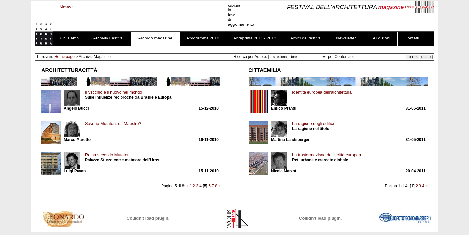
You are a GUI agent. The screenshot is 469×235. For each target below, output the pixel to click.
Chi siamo (69, 38)
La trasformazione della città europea (326, 154)
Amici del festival (306, 38)
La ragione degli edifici (313, 123)
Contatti (412, 38)
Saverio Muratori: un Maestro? (113, 123)
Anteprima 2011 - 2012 (255, 38)
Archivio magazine (155, 38)
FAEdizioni (380, 38)
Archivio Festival (108, 38)
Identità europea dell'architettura (322, 92)
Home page (64, 57)
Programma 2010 (203, 38)
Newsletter (346, 38)
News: (66, 6)
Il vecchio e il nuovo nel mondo (113, 92)
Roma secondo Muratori (107, 154)
